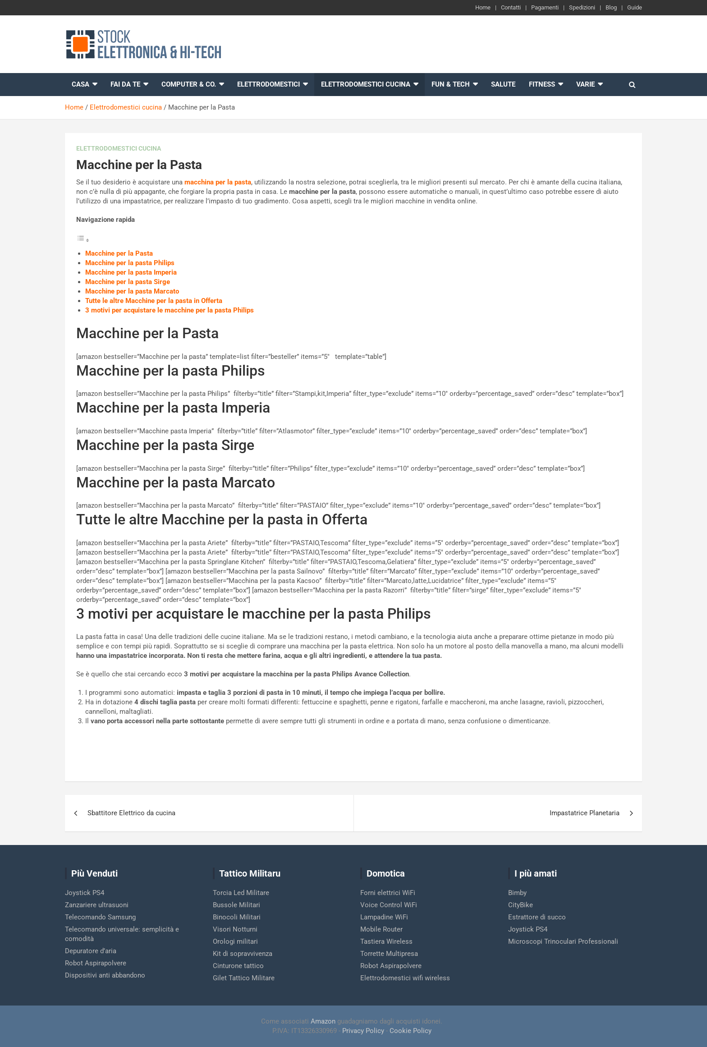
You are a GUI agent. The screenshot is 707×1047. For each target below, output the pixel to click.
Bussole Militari (236, 905)
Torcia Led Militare (241, 893)
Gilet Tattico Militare (244, 978)
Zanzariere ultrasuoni (97, 905)
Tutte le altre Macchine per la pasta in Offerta (153, 301)
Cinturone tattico (238, 966)
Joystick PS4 (84, 893)
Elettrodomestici (268, 84)
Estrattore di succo (537, 917)
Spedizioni (582, 7)
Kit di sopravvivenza (242, 954)
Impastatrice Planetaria (585, 813)
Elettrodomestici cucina (365, 84)
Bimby (517, 893)
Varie (585, 84)
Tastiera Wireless (386, 941)
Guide (634, 7)
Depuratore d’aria (90, 951)
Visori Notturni (235, 929)
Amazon (323, 1021)
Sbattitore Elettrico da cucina (131, 813)
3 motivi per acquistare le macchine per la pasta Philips (169, 310)
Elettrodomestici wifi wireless (405, 978)
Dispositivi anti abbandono (105, 975)
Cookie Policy (411, 1031)
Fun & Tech (451, 84)
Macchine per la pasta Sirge (127, 282)
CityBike (520, 905)
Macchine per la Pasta (119, 253)
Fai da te (125, 84)
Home (483, 7)
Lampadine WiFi (384, 917)
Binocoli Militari (237, 917)
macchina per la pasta (217, 182)
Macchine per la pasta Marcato (132, 291)
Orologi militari (235, 941)
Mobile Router (381, 929)
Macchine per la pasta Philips (129, 263)
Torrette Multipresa (389, 954)
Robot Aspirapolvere (95, 963)
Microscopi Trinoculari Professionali (563, 941)
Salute (503, 84)
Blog (611, 7)
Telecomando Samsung (100, 917)
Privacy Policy (363, 1031)
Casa (80, 84)
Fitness (542, 84)
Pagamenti (545, 7)
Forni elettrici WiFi (387, 893)
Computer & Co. (188, 84)
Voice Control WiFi (388, 905)
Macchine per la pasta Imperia (131, 272)
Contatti (511, 7)
